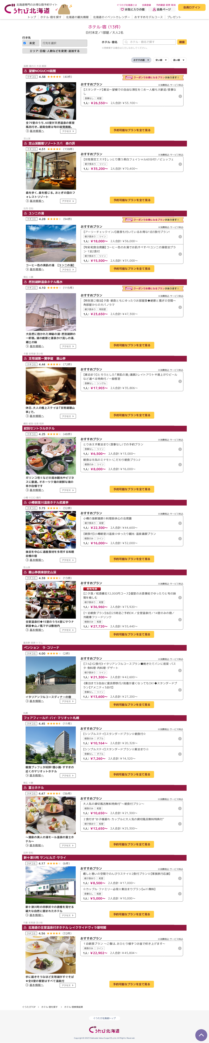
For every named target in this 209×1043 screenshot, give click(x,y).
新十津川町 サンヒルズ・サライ (45, 857)
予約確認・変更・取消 (166, 4)
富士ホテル (34, 787)
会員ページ (162, 9)
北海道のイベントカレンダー (111, 17)
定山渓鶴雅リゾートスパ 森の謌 (49, 143)
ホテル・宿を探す (51, 17)
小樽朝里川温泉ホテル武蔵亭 (46, 502)
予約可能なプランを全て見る (132, 130)
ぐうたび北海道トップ (104, 1018)
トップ (32, 17)
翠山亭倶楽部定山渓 (40, 572)
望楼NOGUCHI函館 (40, 71)
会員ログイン (191, 7)
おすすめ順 (139, 59)
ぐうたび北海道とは (127, 4)
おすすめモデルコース (148, 17)
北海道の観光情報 (77, 17)
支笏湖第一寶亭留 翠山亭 (44, 358)
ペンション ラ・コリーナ (41, 647)
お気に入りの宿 (133, 9)
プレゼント (174, 17)
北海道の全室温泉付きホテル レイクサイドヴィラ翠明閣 (65, 927)
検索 (182, 42)
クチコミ (31, 76)
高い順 (176, 60)
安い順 (159, 59)
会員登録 (146, 4)
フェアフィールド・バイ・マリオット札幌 (51, 718)
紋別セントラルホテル (39, 428)
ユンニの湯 (34, 213)
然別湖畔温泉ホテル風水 (43, 282)
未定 (29, 42)
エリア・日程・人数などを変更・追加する (55, 51)
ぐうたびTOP (28, 1006)
